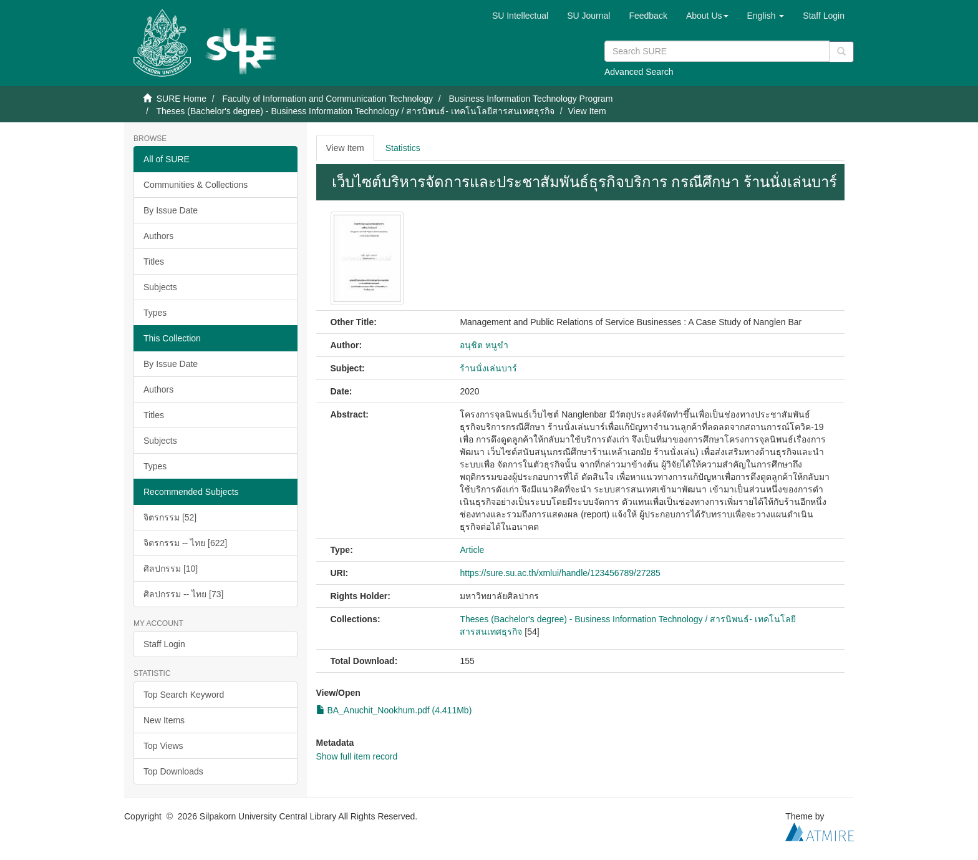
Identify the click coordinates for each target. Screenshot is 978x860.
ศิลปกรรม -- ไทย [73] (183, 594)
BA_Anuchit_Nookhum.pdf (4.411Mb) (394, 710)
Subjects (160, 287)
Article (472, 550)
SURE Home (181, 99)
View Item (345, 148)
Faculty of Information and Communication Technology (327, 99)
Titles (153, 261)
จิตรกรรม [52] (169, 517)
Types (155, 313)
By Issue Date (170, 210)
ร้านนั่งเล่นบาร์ (488, 368)
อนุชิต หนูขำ (484, 345)
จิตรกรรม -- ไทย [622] (185, 543)
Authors (158, 236)
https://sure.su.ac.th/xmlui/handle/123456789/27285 (560, 573)
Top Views (163, 746)
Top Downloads (173, 771)
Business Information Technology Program (531, 99)
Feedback (648, 16)
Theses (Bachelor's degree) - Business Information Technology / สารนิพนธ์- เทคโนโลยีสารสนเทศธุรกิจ (355, 111)
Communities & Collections (195, 185)
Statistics (402, 148)
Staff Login (164, 644)
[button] (707, 15)
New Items (164, 720)
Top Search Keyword (183, 695)
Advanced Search (639, 72)
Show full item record (357, 756)
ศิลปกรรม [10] (170, 569)
